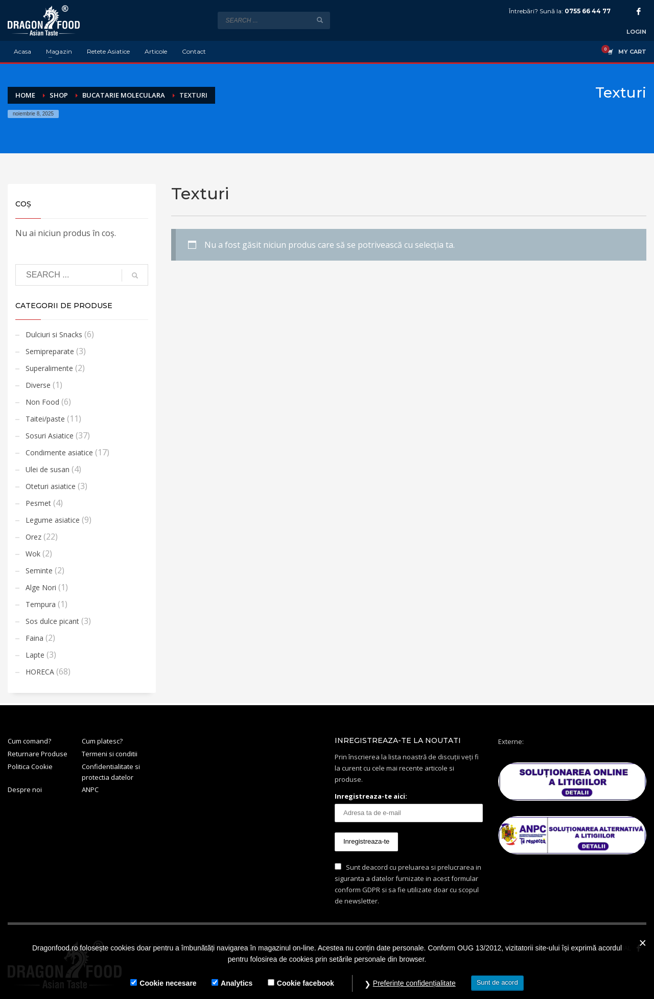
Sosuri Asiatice (50, 435)
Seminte (39, 570)
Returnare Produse (37, 753)
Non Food (42, 402)
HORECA (40, 672)
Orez (33, 537)
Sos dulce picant (52, 621)
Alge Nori (41, 587)
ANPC (90, 789)
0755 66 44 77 (588, 11)
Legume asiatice (53, 520)
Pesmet (38, 503)
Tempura (41, 604)
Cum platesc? (102, 741)
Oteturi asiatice (51, 486)
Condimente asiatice (59, 452)
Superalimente (49, 368)
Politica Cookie (30, 766)
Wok (33, 554)
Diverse (38, 385)
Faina (34, 638)
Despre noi (25, 789)
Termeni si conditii (109, 753)
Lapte (35, 655)
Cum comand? (29, 741)
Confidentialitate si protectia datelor (111, 772)
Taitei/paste (45, 419)
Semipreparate (50, 351)
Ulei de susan (47, 469)
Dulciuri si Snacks (54, 334)
